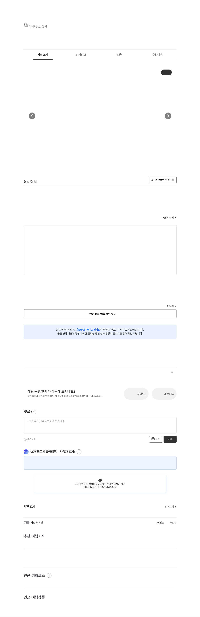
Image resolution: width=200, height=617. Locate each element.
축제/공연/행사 (37, 26)
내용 (168, 217)
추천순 (173, 522)
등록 (170, 439)
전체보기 (170, 506)
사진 (155, 439)
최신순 (160, 522)
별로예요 (169, 394)
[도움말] (25, 439)
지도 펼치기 (169, 267)
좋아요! (141, 394)
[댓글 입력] (100, 425)
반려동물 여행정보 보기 (102, 314)
